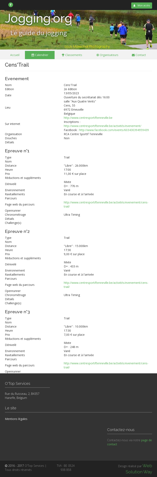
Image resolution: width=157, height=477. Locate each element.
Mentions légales (16, 419)
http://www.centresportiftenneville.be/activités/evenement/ (102, 126)
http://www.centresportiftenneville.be (88, 118)
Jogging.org (38, 18)
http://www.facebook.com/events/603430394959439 (114, 130)
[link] (10, 4)
